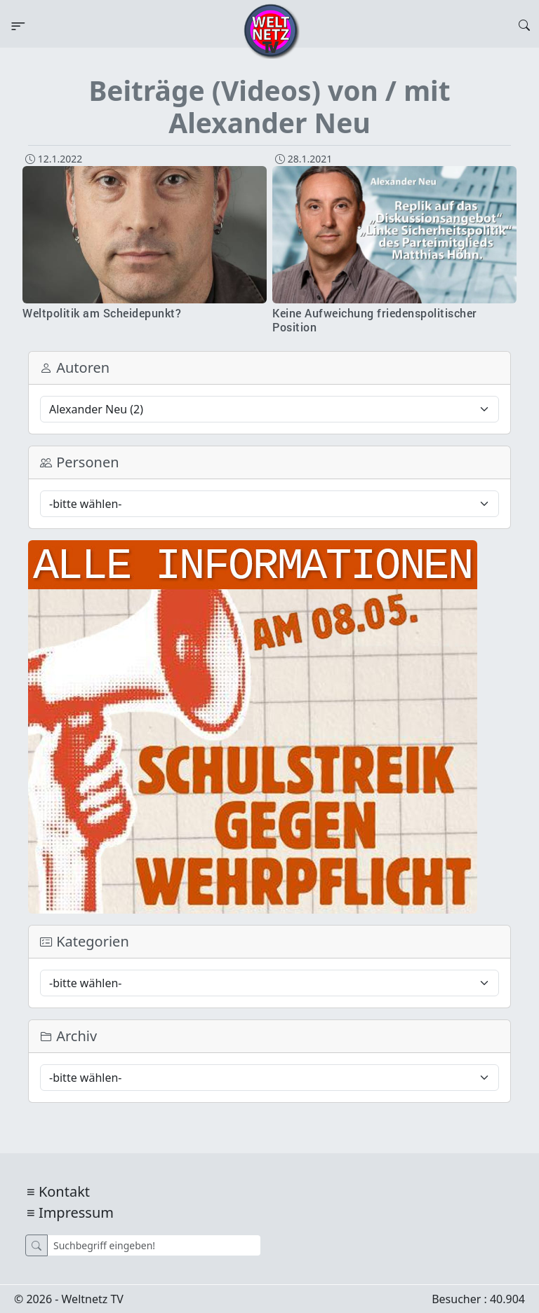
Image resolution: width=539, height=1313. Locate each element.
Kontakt (64, 1191)
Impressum (76, 1212)
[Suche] (154, 1245)
